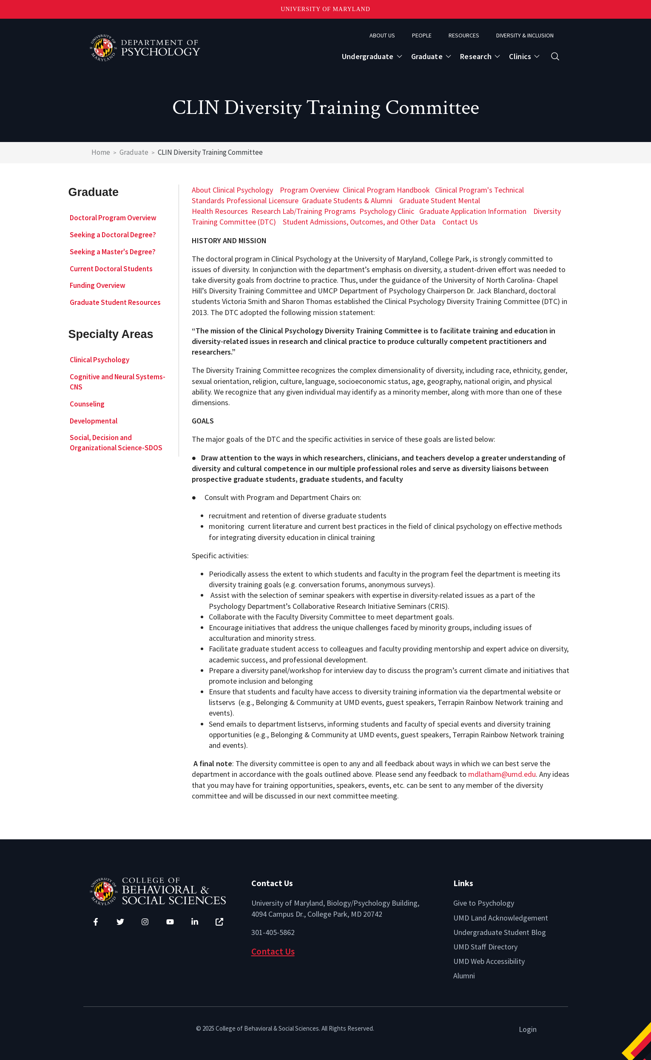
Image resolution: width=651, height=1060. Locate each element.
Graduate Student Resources (115, 302)
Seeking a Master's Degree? (113, 251)
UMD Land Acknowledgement (500, 918)
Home (100, 152)
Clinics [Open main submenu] (520, 56)
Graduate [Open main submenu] (427, 56)
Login (528, 1029)
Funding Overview (97, 285)
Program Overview (309, 190)
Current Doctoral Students (111, 268)
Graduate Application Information (472, 211)
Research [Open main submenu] (476, 56)
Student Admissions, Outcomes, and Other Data (359, 222)
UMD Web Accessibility (489, 961)
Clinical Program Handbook (386, 190)
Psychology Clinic (386, 211)
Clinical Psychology (99, 359)
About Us (382, 35)
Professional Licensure (262, 200)
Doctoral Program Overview (113, 217)
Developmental (93, 421)
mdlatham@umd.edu (502, 774)
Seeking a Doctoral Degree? (113, 234)
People (422, 35)
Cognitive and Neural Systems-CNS (117, 382)
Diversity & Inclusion (525, 35)
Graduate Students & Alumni (347, 200)
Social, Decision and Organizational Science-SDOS (116, 442)
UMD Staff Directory (485, 947)
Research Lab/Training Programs (303, 211)
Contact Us (460, 222)
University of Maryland (325, 9)
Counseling (87, 404)
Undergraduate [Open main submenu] (368, 56)
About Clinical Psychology (232, 190)
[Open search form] (555, 56)
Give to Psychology (483, 903)
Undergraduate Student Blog (499, 932)
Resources (464, 35)
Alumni (464, 975)
